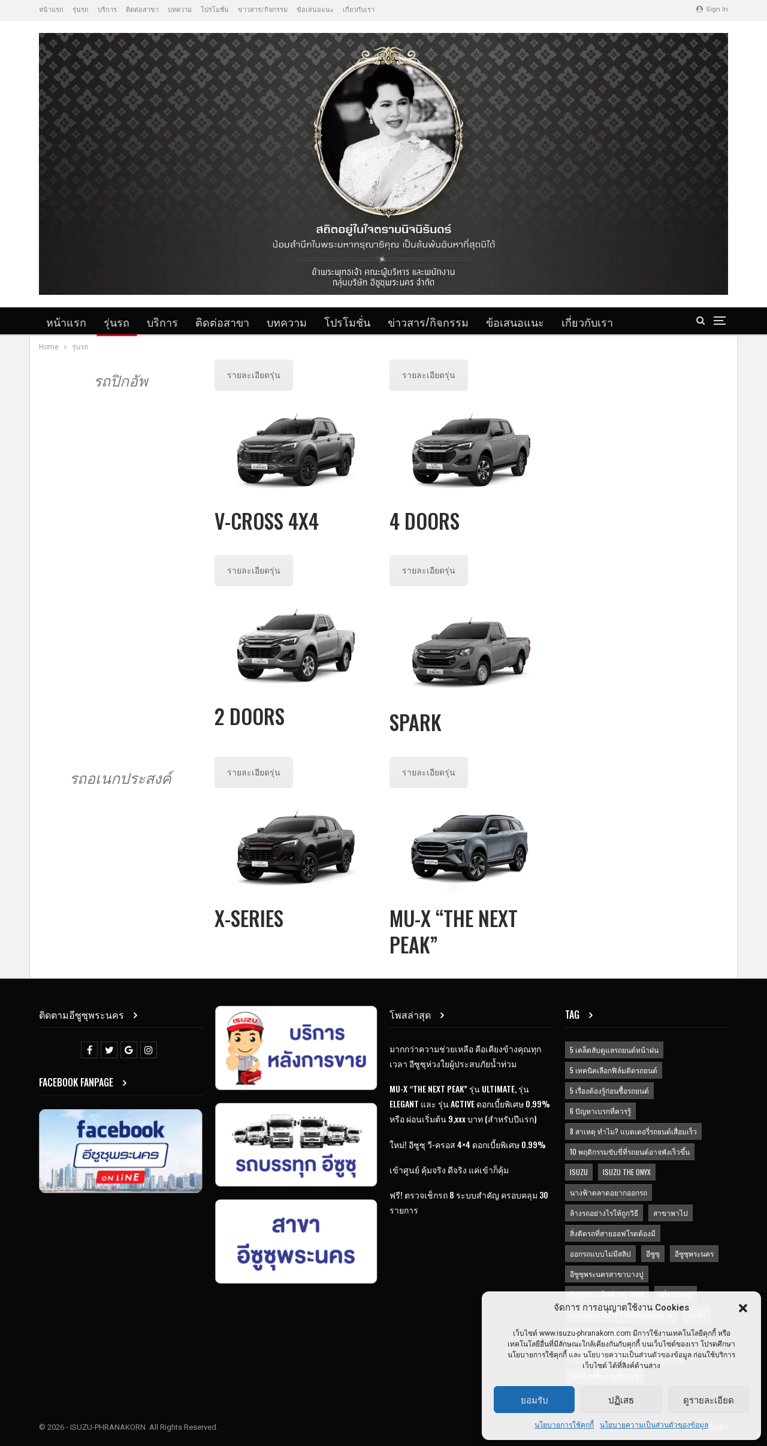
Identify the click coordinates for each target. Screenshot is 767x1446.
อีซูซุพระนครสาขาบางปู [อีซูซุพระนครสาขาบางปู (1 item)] (607, 1274)
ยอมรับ (534, 1399)
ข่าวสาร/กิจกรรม (263, 10)
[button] (743, 1308)
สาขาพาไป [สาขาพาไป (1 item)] (670, 1212)
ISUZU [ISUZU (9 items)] (579, 1172)
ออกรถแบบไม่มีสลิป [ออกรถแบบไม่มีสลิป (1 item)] (600, 1253)
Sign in (712, 9)
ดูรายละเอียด (708, 1399)
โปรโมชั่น (215, 10)
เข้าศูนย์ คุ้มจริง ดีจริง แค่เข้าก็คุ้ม (449, 1169)
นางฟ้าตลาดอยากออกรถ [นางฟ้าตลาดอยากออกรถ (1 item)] (608, 1192)
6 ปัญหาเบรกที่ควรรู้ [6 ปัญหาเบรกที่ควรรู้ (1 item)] (600, 1111)
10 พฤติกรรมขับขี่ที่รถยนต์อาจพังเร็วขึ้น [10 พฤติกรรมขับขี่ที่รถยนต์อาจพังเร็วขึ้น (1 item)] (630, 1151)
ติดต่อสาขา (142, 10)
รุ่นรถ (81, 10)
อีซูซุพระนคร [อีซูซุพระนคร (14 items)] (694, 1253)
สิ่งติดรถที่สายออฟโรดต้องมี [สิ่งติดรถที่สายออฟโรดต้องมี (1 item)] (613, 1233)
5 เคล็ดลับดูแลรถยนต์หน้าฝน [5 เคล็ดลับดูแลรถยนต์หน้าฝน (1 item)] (614, 1049)
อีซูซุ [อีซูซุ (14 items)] (653, 1253)
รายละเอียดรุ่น (253, 375)
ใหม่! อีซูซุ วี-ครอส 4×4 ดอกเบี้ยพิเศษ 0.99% (467, 1144)
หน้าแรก (51, 10)
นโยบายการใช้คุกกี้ (564, 1425)
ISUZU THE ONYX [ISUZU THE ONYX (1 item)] (627, 1172)
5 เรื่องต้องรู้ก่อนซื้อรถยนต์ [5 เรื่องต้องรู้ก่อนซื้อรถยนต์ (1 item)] (609, 1090)
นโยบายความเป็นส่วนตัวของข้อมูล (654, 1425)
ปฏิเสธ (621, 1399)
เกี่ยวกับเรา (359, 10)
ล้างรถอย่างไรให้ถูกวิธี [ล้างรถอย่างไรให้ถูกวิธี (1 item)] (604, 1212)
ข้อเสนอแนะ (315, 10)
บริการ (107, 10)
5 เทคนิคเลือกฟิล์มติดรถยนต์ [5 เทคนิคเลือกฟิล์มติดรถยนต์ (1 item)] (613, 1070)
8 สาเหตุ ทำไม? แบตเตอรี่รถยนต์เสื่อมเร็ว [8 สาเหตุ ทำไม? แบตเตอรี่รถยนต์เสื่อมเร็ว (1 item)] (633, 1131)
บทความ (180, 10)
